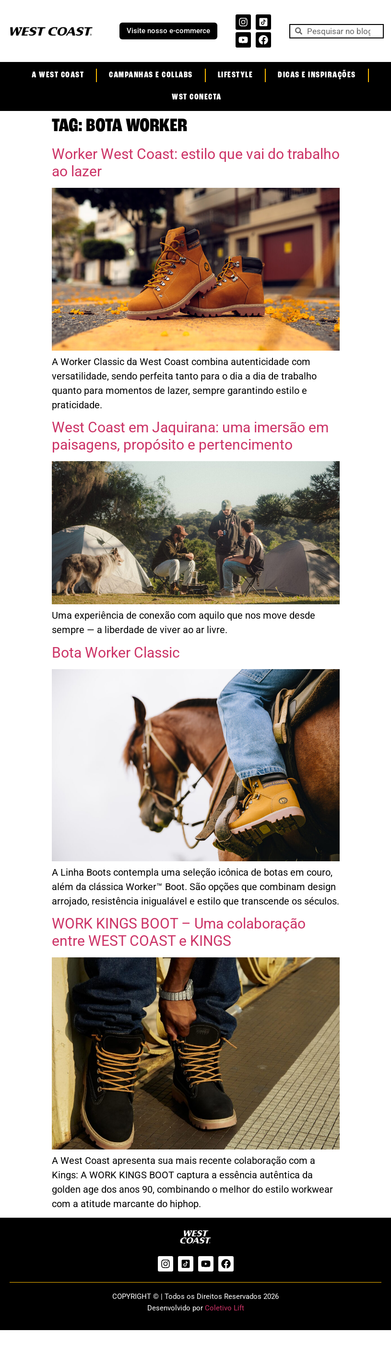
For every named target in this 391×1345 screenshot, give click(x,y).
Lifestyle (235, 75)
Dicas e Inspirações (317, 75)
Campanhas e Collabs (151, 75)
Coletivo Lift (224, 1308)
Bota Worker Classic (116, 652)
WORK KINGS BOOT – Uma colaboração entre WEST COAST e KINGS (179, 932)
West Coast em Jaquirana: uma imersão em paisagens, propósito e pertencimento (190, 436)
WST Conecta (197, 97)
